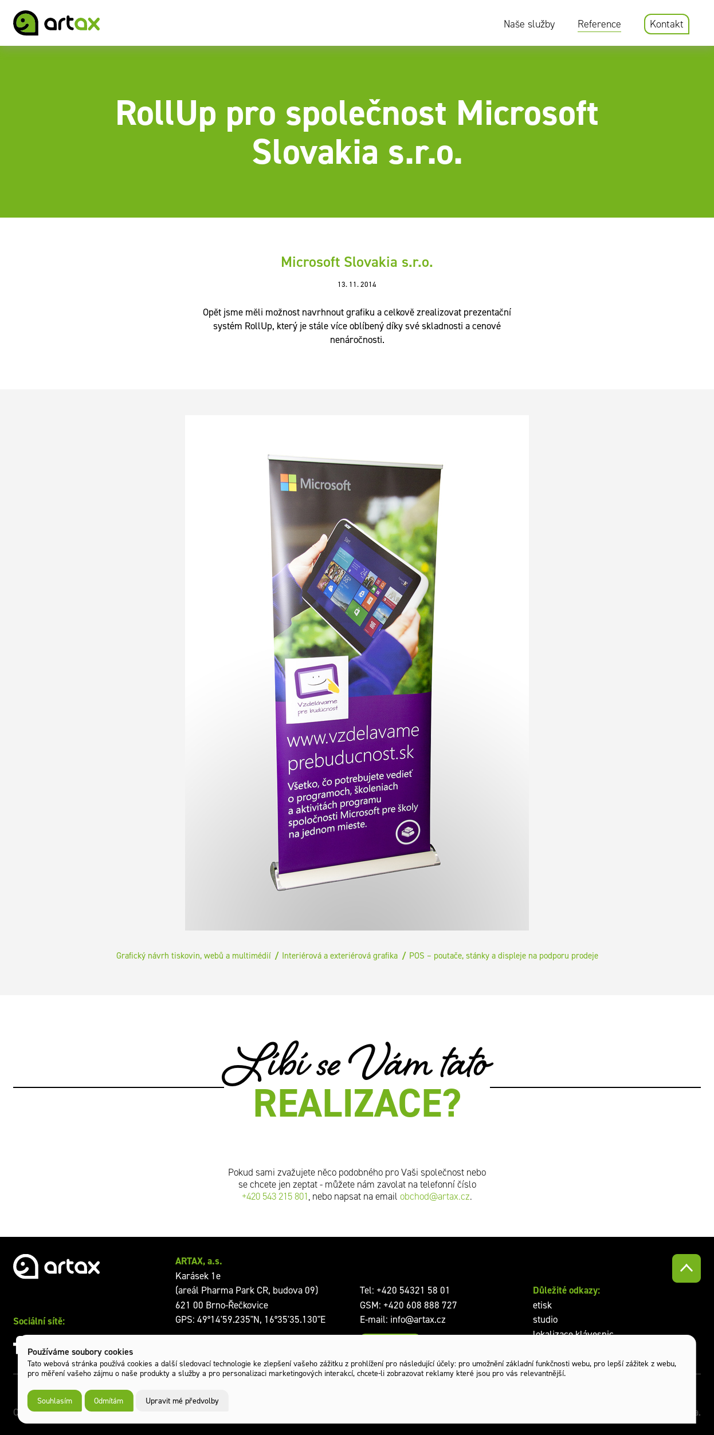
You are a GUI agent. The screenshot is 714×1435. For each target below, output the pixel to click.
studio (545, 1319)
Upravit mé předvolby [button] (182, 1400)
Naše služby (529, 24)
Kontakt (667, 24)
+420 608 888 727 (420, 1305)
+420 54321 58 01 (413, 1290)
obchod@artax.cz (435, 1196)
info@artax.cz (418, 1319)
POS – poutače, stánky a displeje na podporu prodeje (503, 955)
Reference (599, 24)
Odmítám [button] (108, 1400)
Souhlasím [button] (54, 1400)
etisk (542, 1305)
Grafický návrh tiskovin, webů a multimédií (193, 955)
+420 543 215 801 (275, 1196)
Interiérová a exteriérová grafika (340, 955)
